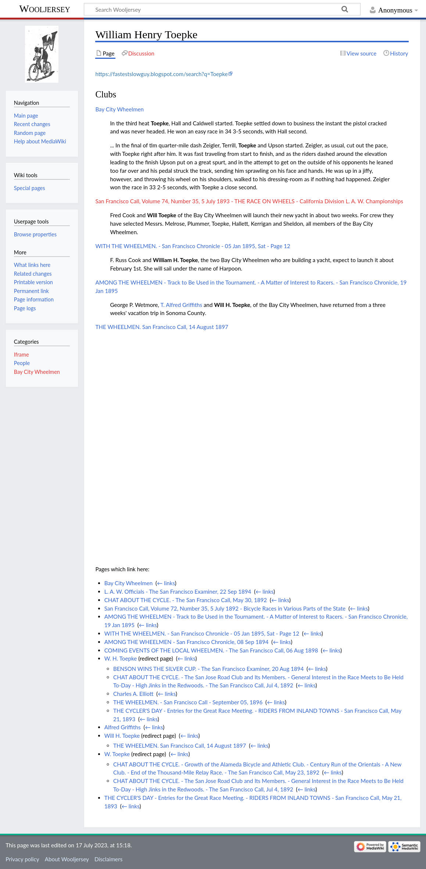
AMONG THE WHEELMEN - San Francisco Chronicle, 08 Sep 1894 (186, 642)
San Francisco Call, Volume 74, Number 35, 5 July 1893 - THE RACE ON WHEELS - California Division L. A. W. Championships (249, 201)
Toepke (160, 123)
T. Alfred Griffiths (181, 304)
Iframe (21, 354)
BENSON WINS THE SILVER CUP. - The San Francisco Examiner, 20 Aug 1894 (208, 668)
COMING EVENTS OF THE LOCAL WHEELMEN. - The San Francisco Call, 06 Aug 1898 (211, 650)
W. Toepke (117, 754)
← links (166, 583)
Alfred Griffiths (122, 727)
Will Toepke (161, 215)
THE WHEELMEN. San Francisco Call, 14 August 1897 (161, 326)
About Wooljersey (67, 859)
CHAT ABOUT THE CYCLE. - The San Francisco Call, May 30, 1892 (185, 600)
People (22, 363)
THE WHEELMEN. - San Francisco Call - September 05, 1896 (187, 702)
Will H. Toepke (232, 304)
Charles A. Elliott (133, 693)
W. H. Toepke (120, 658)
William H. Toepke (175, 260)
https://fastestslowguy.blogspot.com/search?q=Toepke (161, 74)
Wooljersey (44, 8)
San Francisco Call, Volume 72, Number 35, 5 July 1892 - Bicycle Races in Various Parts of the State (225, 608)
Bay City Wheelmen (119, 109)
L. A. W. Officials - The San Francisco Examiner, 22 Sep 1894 (177, 591)
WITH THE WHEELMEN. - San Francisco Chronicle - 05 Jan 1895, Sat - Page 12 (192, 246)
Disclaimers (108, 859)
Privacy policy (22, 859)
